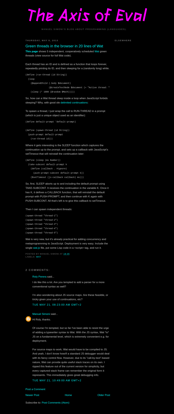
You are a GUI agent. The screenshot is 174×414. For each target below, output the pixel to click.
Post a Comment (35, 389)
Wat (96, 51)
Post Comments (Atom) (55, 402)
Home (68, 395)
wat (38, 257)
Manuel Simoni (41, 313)
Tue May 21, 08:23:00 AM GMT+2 (57, 304)
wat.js (36, 247)
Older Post (104, 395)
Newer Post (32, 395)
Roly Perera (39, 276)
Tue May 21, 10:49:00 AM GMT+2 (57, 380)
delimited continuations (74, 102)
